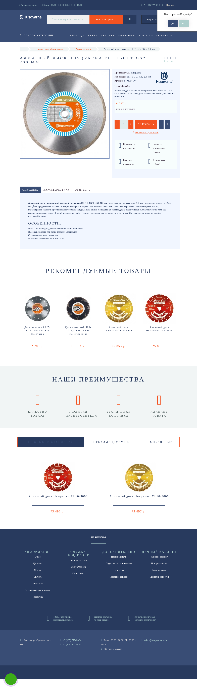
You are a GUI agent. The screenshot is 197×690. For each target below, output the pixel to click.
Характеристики (56, 200)
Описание (30, 200)
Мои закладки (159, 581)
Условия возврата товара (37, 601)
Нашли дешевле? (125, 120)
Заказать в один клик (146, 143)
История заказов (159, 574)
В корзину (146, 135)
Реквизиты (37, 594)
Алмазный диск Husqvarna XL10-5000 (139, 507)
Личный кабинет (159, 567)
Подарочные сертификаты (119, 574)
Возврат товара (78, 577)
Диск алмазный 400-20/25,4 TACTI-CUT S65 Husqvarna (78, 341)
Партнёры (119, 581)
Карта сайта (78, 584)
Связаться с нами (78, 571)
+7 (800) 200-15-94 (72, 655)
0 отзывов (169, 71)
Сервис (37, 581)
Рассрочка (128, 35)
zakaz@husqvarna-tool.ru (156, 651)
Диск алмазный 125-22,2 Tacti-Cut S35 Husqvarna (37, 341)
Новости (148, 35)
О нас (73, 35)
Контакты (77, 49)
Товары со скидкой (118, 587)
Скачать (109, 35)
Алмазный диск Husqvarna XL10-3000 (58, 507)
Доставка (90, 35)
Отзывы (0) (83, 200)
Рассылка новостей (159, 587)
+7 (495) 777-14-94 (72, 651)
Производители (118, 567)
